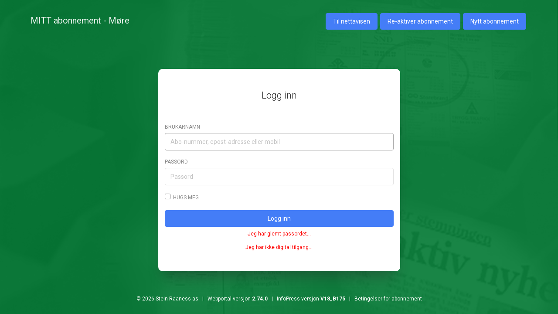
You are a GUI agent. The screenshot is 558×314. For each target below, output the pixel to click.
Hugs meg (182, 197)
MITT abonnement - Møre (80, 20)
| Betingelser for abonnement (383, 299)
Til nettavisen (351, 21)
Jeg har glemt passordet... (279, 234)
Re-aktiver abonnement (420, 21)
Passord (176, 162)
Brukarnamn (182, 127)
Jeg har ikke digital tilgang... (279, 247)
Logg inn (279, 218)
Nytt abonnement (494, 21)
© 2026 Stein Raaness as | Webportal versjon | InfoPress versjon (240, 299)
